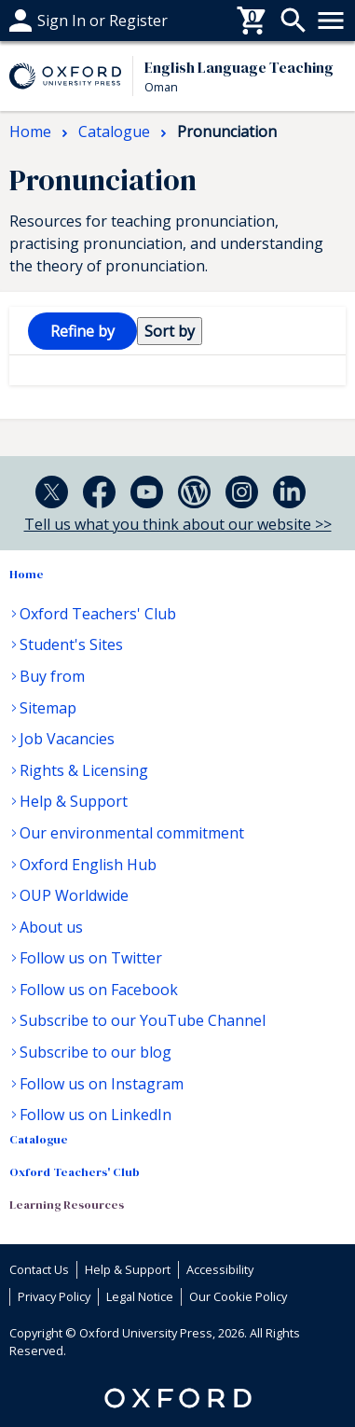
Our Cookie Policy (238, 1296)
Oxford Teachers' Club (98, 613)
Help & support (62, 20)
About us (51, 927)
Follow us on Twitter (91, 958)
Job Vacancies (67, 738)
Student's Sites (71, 644)
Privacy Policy (54, 1296)
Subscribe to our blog (95, 1052)
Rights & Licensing (84, 770)
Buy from (52, 676)
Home (26, 574)
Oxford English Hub (88, 864)
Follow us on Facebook (99, 989)
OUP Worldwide (74, 895)
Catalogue (38, 1139)
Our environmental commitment (132, 833)
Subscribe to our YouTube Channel (143, 1020)
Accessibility (219, 1269)
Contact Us (39, 1269)
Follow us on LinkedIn (95, 1114)
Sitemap (48, 708)
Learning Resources (66, 1204)
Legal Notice (139, 1296)
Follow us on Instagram (102, 1084)
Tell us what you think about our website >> (178, 524)
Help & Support (74, 801)
